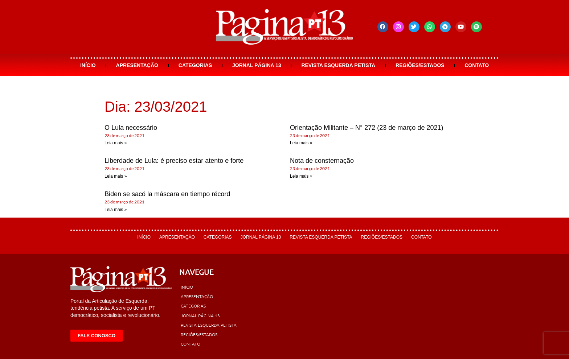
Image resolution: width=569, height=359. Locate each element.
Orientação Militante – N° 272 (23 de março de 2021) (366, 127)
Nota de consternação (322, 160)
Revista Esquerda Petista (338, 65)
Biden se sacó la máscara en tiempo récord (167, 194)
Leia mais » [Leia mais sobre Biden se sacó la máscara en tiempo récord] (116, 209)
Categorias (195, 65)
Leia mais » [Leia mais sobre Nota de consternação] (301, 176)
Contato (476, 65)
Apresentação (137, 65)
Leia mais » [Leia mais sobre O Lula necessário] (116, 142)
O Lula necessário (131, 127)
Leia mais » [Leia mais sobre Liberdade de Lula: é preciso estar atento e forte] (116, 176)
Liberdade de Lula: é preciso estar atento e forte (174, 160)
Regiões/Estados (420, 65)
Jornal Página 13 (256, 65)
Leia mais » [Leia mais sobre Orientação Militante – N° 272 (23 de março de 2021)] (301, 142)
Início (88, 65)
